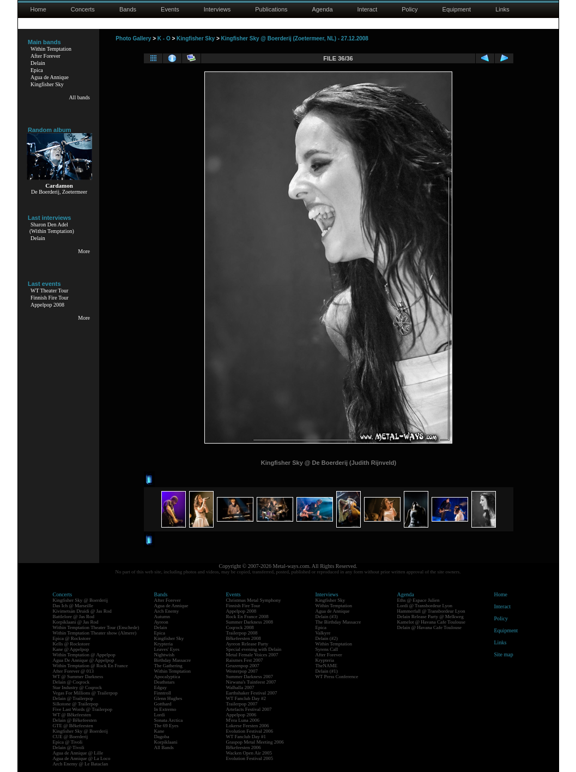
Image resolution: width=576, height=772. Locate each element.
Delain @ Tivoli (68, 747)
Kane (159, 731)
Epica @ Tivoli (68, 742)
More (84, 251)
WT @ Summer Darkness (78, 676)
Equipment (456, 9)
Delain (38, 63)
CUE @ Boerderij (70, 736)
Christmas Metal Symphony (253, 600)
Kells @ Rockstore (71, 644)
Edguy (160, 687)
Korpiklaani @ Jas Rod (76, 622)
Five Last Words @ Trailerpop (82, 709)
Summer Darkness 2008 (250, 622)
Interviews (217, 9)
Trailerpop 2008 (242, 633)
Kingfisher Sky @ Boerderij (80, 600)
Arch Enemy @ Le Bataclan (80, 764)
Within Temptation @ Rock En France (90, 665)
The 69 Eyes (166, 725)
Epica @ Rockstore (72, 638)
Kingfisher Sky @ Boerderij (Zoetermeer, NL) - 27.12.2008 (294, 38)
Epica (37, 70)
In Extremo (165, 709)
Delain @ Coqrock (71, 682)
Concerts (83, 9)
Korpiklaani (166, 742)
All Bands (164, 747)
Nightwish (164, 654)
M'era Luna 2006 (243, 720)
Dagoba (161, 736)
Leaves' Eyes (167, 649)
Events (170, 9)
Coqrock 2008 (240, 627)
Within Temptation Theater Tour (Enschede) (96, 627)
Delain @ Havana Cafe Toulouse (429, 627)
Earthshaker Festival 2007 (251, 693)
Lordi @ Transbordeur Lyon (425, 605)
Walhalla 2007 (240, 687)
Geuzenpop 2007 (242, 665)
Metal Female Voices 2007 (252, 654)
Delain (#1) (327, 671)
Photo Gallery (133, 38)
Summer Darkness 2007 (250, 676)
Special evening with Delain (254, 649)
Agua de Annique (50, 77)
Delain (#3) (327, 616)
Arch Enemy (166, 611)
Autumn (162, 616)
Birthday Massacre (172, 660)
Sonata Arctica (168, 720)
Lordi (159, 714)
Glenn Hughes (168, 698)
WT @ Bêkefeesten (72, 714)
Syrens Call (327, 649)
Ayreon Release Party (247, 644)
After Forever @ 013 (73, 671)
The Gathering (168, 665)
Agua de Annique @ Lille (78, 753)
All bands (79, 97)
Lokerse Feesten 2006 (247, 725)
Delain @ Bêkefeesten (75, 720)
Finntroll (163, 693)
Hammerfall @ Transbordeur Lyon (431, 611)
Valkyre (323, 633)
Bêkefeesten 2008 (243, 638)
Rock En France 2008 (247, 616)
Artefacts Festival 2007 (249, 709)
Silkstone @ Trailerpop (76, 704)
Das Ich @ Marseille (73, 605)
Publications (271, 9)
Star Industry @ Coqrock (77, 687)
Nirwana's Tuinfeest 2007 (251, 682)
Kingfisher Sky (47, 84)
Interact (367, 9)
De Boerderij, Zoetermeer (59, 192)
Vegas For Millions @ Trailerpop (85, 693)
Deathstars (164, 682)
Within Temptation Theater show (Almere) (95, 633)
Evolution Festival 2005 (250, 758)
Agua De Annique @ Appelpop (83, 660)
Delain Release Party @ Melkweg (430, 616)
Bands (127, 9)
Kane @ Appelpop (71, 649)
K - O (164, 38)
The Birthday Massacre (338, 622)
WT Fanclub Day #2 (246, 698)
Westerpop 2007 (242, 671)
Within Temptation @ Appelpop (84, 654)
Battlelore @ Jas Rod (74, 616)
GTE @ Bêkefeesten (73, 725)
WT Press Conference (337, 676)
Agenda (322, 9)
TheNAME (327, 665)
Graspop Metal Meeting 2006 (255, 742)
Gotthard (163, 704)
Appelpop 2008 (47, 305)
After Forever (45, 56)
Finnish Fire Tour (50, 298)
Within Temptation (51, 49)
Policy (409, 9)
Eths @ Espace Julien (418, 600)
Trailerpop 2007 (242, 704)
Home (38, 9)
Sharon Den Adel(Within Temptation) (51, 228)
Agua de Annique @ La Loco (82, 758)
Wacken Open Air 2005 (249, 753)
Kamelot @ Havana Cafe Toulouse (431, 622)
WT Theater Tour (49, 291)
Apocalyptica (167, 676)
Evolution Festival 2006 (250, 731)
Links (502, 9)
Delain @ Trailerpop (73, 698)
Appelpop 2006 (241, 714)
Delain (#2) (327, 638)
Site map (503, 654)
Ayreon (161, 622)
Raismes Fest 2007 (244, 660)
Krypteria (163, 644)
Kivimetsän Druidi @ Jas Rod (82, 611)
